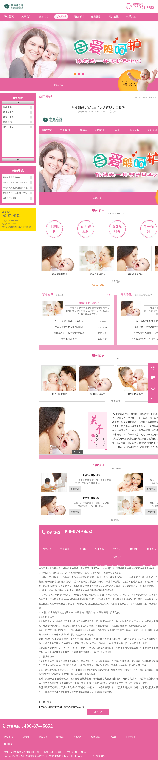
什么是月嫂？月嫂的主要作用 (15, 182)
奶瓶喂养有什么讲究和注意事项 (16, 193)
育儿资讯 (114, 16)
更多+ (109, 295)
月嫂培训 (79, 16)
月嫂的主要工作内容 (11, 177)
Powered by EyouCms (74, 756)
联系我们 (131, 16)
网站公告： (59, 85)
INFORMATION (143, 294)
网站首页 (9, 16)
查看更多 (115, 281)
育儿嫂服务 (8, 112)
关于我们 (26, 16)
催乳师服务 (8, 127)
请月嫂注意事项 (9, 198)
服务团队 (96, 16)
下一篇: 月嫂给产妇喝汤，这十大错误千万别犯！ (62, 707)
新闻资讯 (61, 16)
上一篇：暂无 (45, 702)
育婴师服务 (8, 117)
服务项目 (44, 16)
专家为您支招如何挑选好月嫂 (15, 188)
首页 (145, 97)
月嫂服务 (7, 107)
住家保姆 (7, 122)
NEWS (59, 294)
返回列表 (98, 712)
